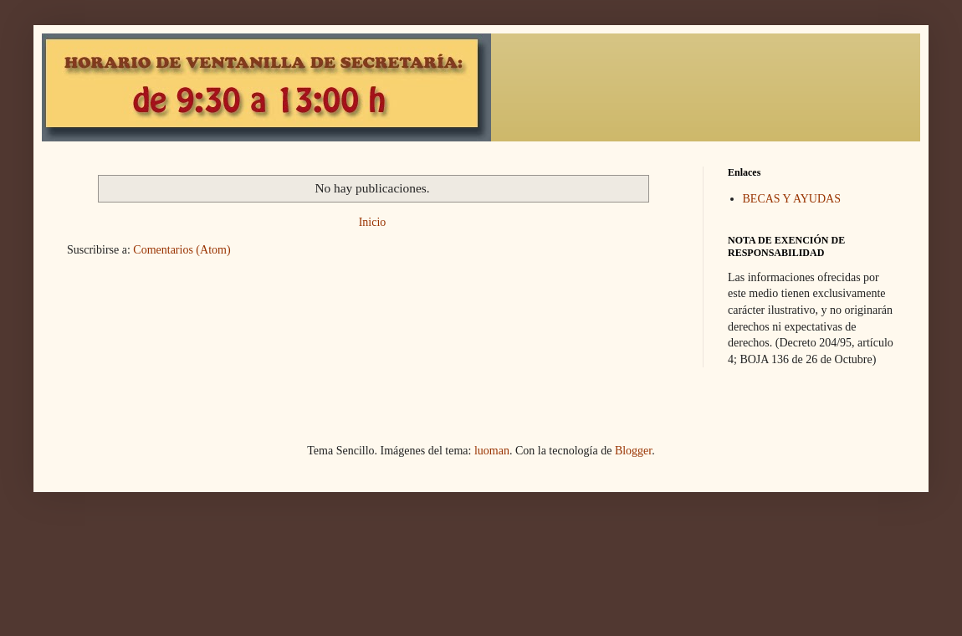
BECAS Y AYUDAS (792, 198)
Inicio (372, 222)
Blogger (633, 450)
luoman (491, 450)
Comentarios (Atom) (181, 250)
